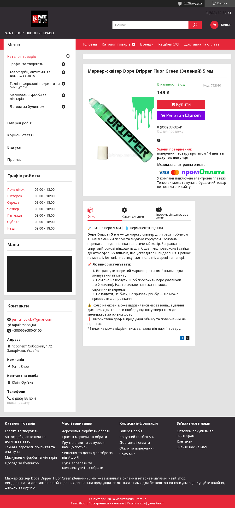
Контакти (134, 54)
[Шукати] (195, 25)
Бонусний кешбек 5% (136, 436)
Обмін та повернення (102, 54)
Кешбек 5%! (168, 44)
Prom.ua (140, 499)
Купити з (183, 115)
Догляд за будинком (27, 107)
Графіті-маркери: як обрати (84, 436)
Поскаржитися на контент (106, 503)
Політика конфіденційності (145, 503)
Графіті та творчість (26, 64)
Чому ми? (127, 454)
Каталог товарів (116, 44)
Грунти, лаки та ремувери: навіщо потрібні (83, 444)
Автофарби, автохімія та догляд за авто (30, 74)
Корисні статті (20, 135)
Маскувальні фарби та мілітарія (28, 97)
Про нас (14, 159)
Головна (90, 44)
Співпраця (156, 54)
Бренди (146, 44)
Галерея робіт (19, 123)
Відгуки (14, 147)
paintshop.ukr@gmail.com (32, 319)
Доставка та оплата (201, 44)
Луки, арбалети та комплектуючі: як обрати (82, 465)
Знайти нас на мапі (192, 447)
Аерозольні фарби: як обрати (86, 431)
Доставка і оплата (134, 442)
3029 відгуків (193, 3)
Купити (183, 104)
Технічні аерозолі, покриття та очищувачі (35, 85)
